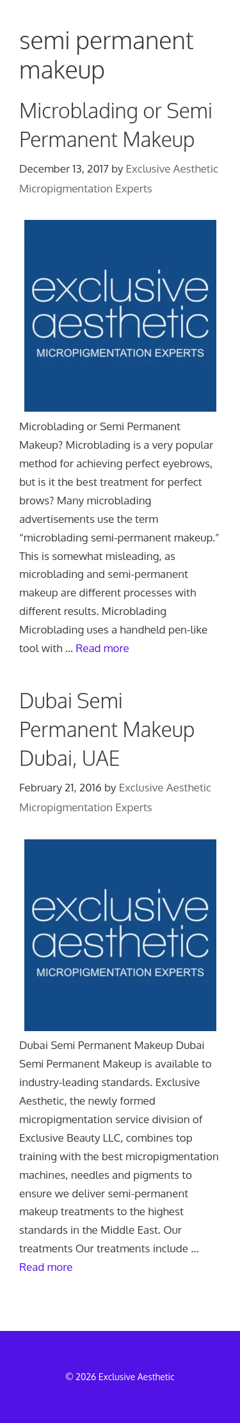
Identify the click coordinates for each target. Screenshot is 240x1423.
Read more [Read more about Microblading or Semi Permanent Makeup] (102, 648)
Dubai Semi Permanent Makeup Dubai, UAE (107, 729)
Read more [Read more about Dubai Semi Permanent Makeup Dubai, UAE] (46, 1266)
